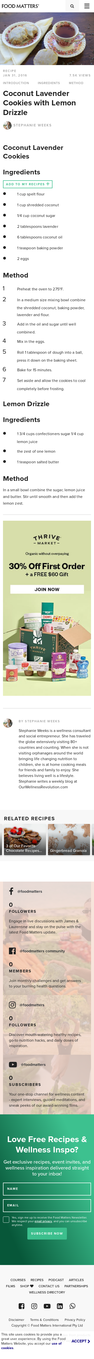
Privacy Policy (75, 1320)
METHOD (76, 83)
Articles (76, 1280)
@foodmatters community (42, 951)
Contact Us (49, 1286)
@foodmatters (29, 891)
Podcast (56, 1280)
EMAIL (13, 1205)
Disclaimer (16, 1320)
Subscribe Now (47, 1234)
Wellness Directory (47, 1292)
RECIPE (9, 71)
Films (10, 1286)
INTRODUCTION (16, 83)
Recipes (37, 1280)
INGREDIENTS (49, 83)
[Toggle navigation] (86, 6)
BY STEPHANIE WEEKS (39, 721)
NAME (12, 1189)
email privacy (43, 1221)
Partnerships (76, 1286)
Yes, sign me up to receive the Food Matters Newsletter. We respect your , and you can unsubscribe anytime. (49, 1221)
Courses (18, 1280)
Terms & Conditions (44, 1320)
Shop (27, 1286)
